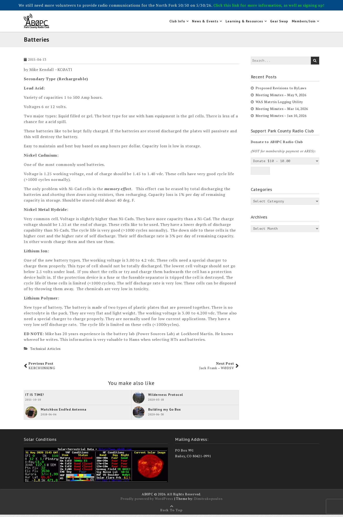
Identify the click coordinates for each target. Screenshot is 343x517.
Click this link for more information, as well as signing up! (268, 5)
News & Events (205, 22)
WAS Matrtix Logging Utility (279, 104)
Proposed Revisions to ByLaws (281, 90)
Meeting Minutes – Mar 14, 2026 (282, 111)
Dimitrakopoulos (208, 501)
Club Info (177, 22)
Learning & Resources (244, 22)
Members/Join (304, 22)
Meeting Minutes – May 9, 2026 (281, 97)
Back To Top (171, 512)
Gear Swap (279, 22)
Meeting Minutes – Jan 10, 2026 (281, 118)
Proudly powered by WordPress (147, 501)
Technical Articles (45, 351)
